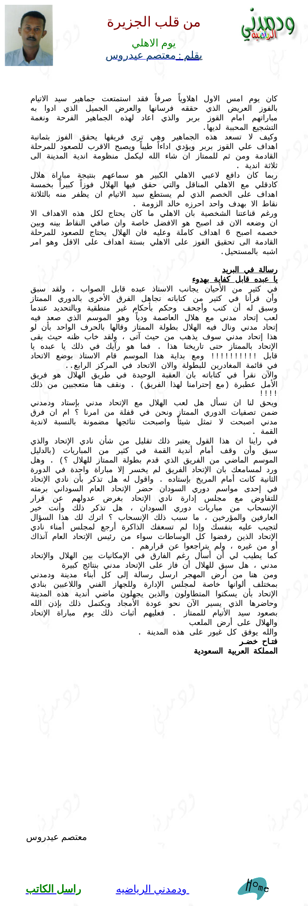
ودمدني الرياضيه (152, 889)
